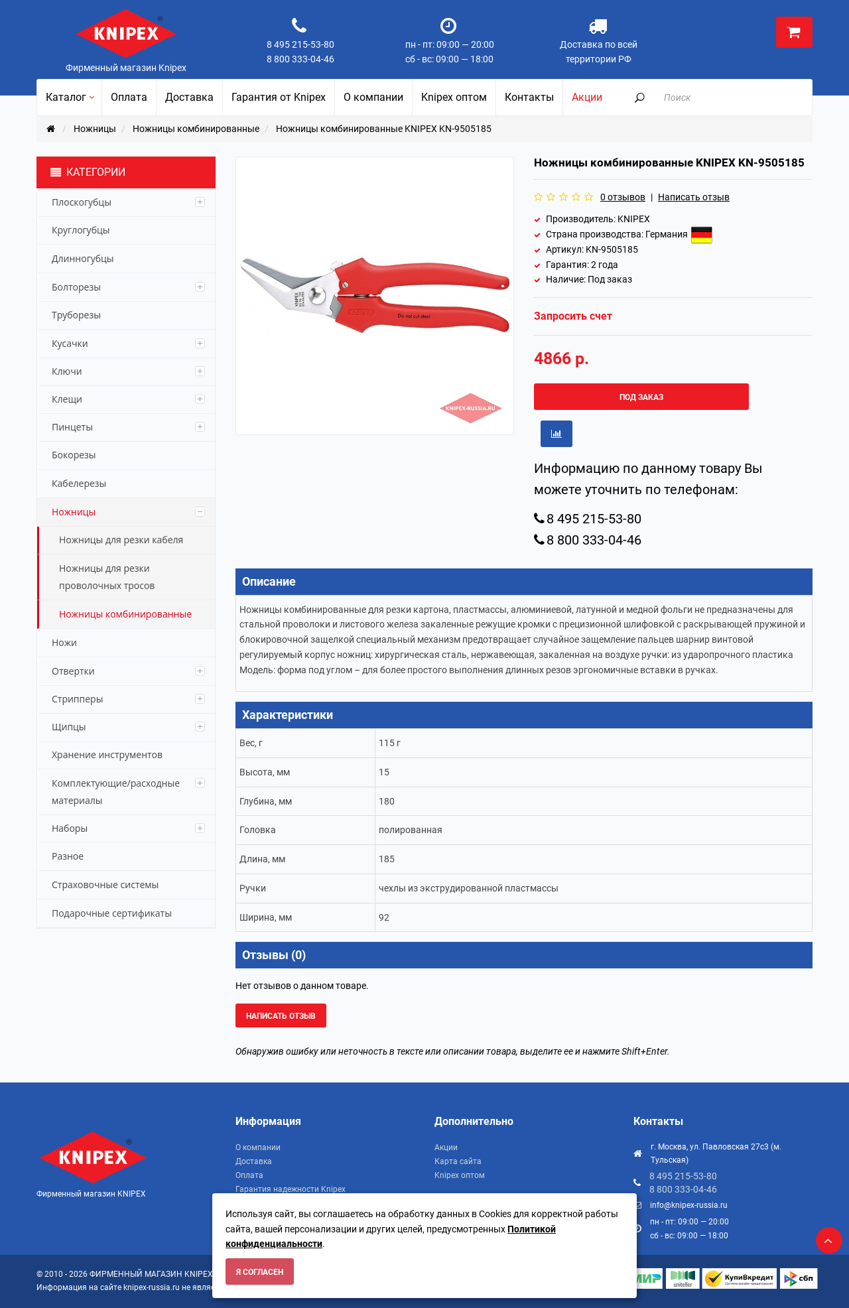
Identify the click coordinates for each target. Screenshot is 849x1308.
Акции (446, 1147)
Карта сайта (458, 1161)
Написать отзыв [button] (281, 1016)
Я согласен (259, 1272)
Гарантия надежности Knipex (290, 1189)
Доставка (253, 1161)
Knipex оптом (459, 1175)
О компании (258, 1147)
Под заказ (641, 397)
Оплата (249, 1175)
